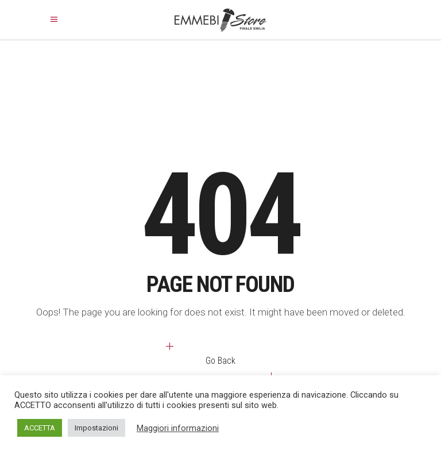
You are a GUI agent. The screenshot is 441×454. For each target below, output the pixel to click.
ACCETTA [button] (39, 428)
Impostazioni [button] (96, 428)
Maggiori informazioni (178, 428)
